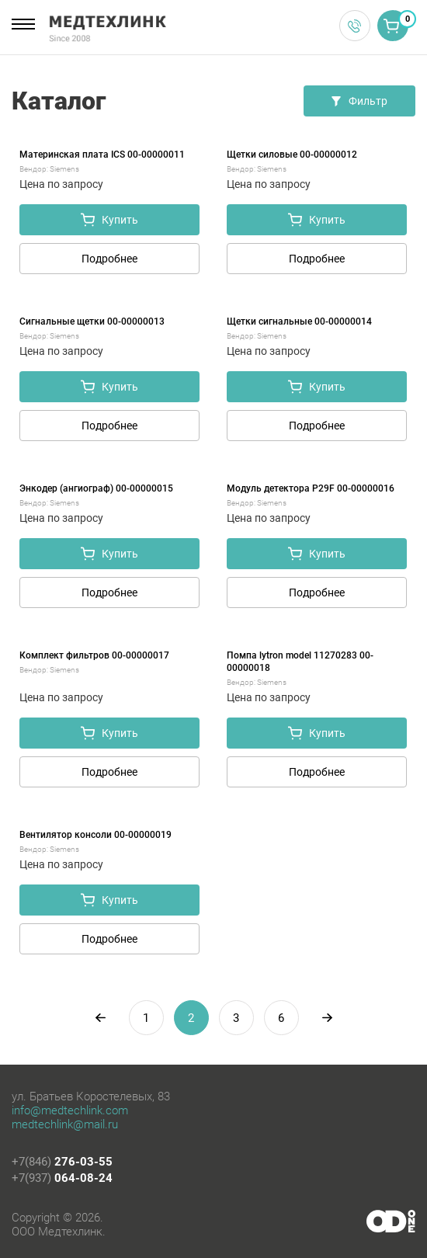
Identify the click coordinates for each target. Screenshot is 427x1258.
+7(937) (62, 1178)
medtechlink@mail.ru (65, 1124)
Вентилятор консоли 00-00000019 (95, 834)
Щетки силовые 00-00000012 (292, 154)
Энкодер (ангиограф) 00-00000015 (96, 488)
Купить (109, 220)
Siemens (64, 169)
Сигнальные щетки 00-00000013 (92, 321)
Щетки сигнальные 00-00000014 (299, 321)
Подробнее (109, 258)
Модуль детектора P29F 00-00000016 (310, 488)
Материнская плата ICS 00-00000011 (102, 154)
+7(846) (62, 1162)
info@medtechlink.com (70, 1110)
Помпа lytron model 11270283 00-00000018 (300, 661)
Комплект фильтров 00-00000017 (94, 655)
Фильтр (359, 101)
